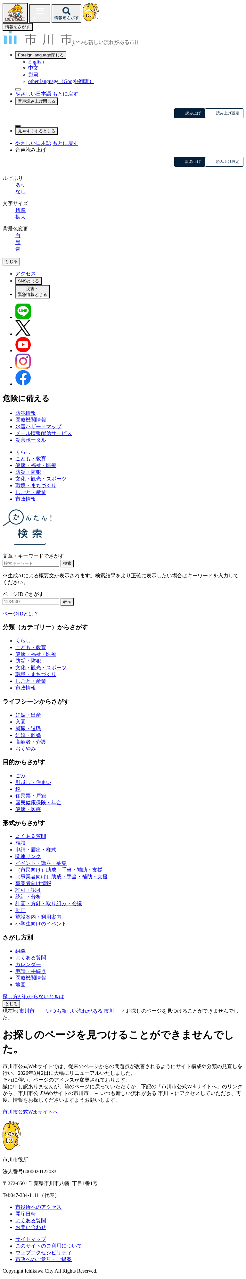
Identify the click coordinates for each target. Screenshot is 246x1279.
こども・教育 (30, 458)
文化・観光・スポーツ (41, 478)
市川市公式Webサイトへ (30, 1112)
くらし (23, 452)
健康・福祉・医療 (35, 465)
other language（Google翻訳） (61, 81)
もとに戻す (65, 93)
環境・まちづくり (35, 485)
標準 (20, 210)
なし (20, 191)
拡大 (20, 217)
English (36, 61)
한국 (33, 74)
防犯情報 (25, 413)
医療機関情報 (30, 419)
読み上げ (193, 113)
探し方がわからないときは (33, 996)
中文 (33, 68)
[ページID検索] (31, 601)
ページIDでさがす (23, 594)
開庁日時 (25, 1213)
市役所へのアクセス (38, 1207)
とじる (11, 1003)
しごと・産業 (30, 492)
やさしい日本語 (33, 93)
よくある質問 (30, 1220)
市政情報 (25, 499)
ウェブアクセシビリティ (43, 1252)
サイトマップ (30, 1239)
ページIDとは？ (21, 613)
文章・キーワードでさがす (33, 556)
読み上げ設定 (227, 113)
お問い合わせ (30, 1227)
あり (20, 185)
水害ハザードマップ (38, 426)
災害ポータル (30, 440)
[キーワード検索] (31, 563)
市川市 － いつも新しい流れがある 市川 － (69, 1011)
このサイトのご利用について (48, 1246)
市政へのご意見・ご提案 (43, 1259)
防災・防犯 (28, 472)
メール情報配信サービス (43, 433)
